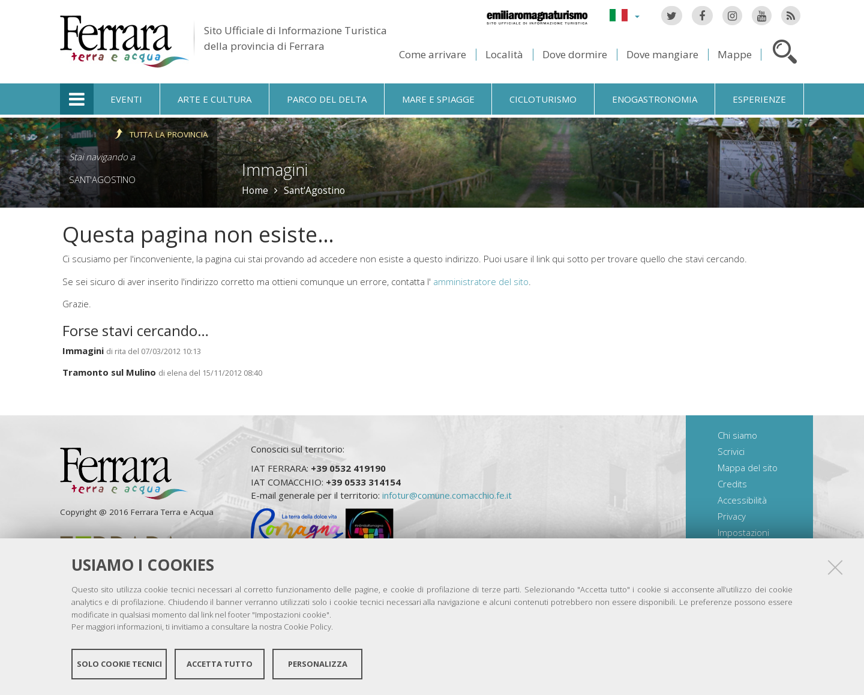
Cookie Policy (307, 626)
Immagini (83, 350)
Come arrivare (432, 54)
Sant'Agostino (102, 179)
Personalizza (317, 663)
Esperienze (759, 99)
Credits (732, 484)
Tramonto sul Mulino (109, 372)
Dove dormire (574, 54)
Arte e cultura (214, 99)
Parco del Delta (327, 99)
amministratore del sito (481, 281)
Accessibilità (742, 500)
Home (255, 190)
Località (504, 54)
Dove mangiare (662, 54)
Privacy (732, 516)
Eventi (126, 99)
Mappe (735, 54)
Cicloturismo (543, 99)
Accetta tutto (220, 663)
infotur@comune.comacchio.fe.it (447, 495)
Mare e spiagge (438, 99)
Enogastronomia (654, 99)
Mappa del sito (748, 468)
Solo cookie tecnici (119, 663)
